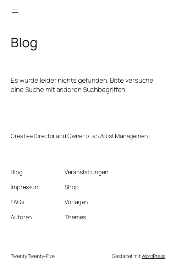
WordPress (153, 256)
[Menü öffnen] (15, 11)
